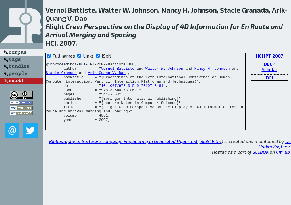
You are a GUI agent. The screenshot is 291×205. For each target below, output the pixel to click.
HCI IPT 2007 (269, 55)
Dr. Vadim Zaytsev (275, 156)
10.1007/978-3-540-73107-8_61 (132, 90)
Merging (82, 34)
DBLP (269, 64)
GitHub (283, 164)
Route (259, 26)
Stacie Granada (61, 75)
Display (158, 26)
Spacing (123, 34)
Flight (54, 26)
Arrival (56, 34)
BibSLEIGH (210, 154)
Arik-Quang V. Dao (107, 75)
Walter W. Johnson (164, 70)
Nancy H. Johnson (212, 70)
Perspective (103, 26)
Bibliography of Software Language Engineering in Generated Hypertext (123, 154)
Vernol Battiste (117, 70)
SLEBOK (261, 164)
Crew (74, 26)
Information (209, 26)
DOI (269, 77)
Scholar (269, 69)
